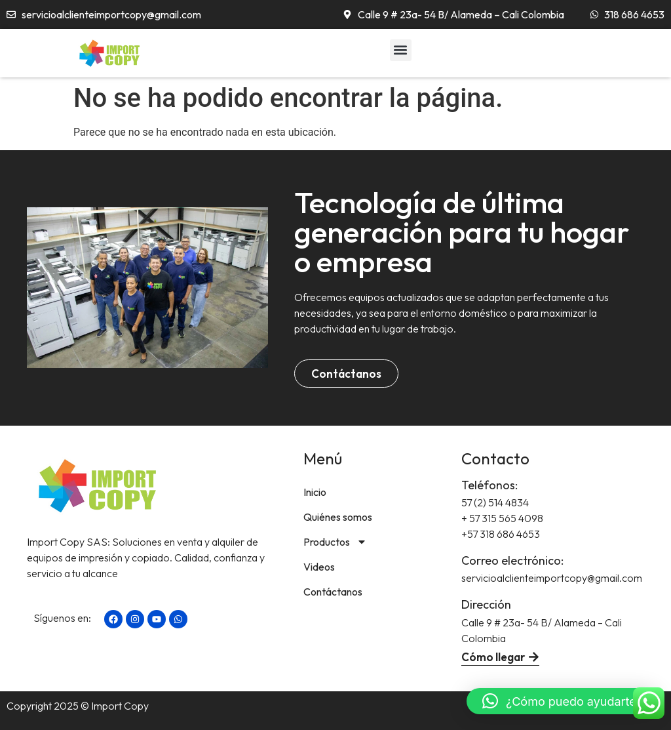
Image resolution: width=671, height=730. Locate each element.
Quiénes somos (337, 516)
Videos (319, 566)
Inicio (314, 491)
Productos (335, 542)
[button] (401, 50)
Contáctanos (332, 591)
